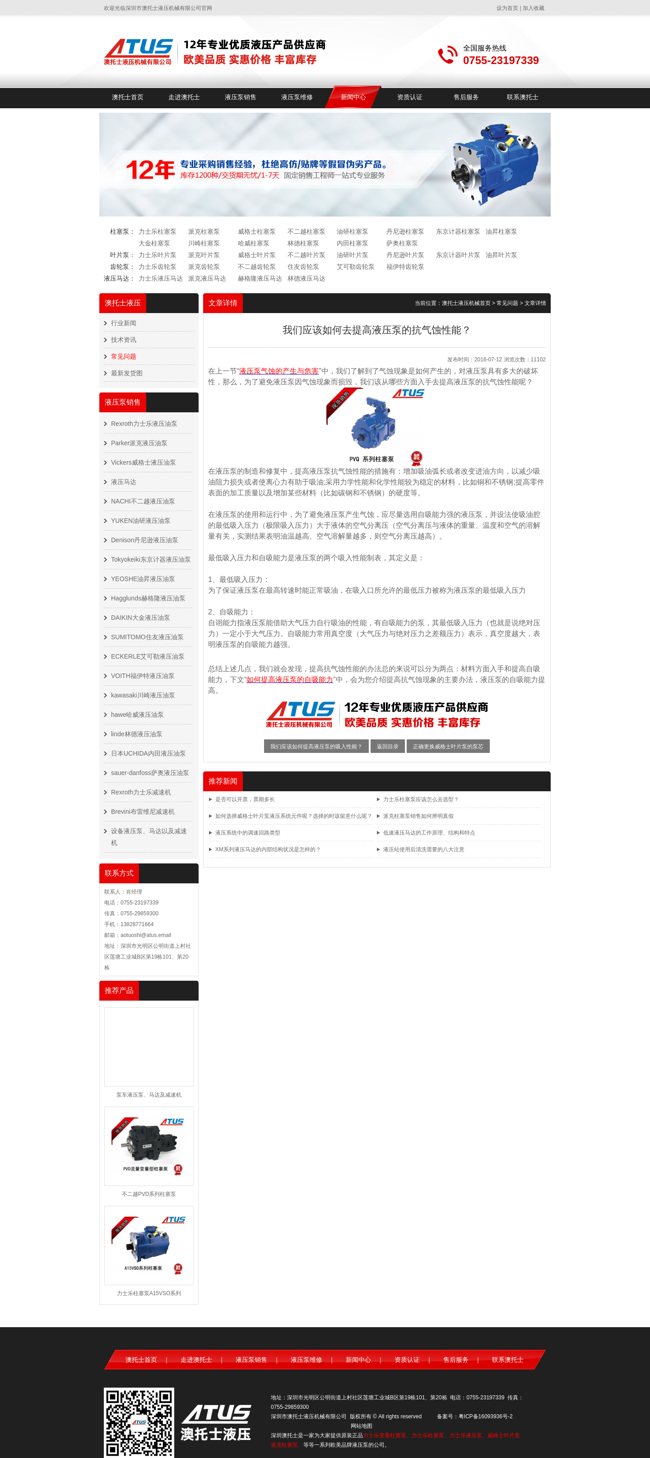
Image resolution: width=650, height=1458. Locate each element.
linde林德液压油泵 (136, 734)
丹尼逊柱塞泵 (405, 231)
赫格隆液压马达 (260, 278)
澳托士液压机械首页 (466, 303)
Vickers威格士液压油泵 (143, 462)
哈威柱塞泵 (253, 243)
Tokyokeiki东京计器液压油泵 (151, 559)
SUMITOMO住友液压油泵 (147, 637)
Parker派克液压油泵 (139, 443)
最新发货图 (127, 373)
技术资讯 (123, 339)
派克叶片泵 (204, 254)
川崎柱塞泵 (204, 243)
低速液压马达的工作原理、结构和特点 (429, 833)
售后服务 (466, 97)
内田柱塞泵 (352, 243)
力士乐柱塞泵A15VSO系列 (149, 1293)
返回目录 (388, 746)
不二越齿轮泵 (257, 266)
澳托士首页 (128, 97)
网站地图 (361, 1426)
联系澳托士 (523, 97)
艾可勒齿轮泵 (356, 266)
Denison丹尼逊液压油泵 (144, 540)
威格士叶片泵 (257, 254)
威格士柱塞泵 (257, 231)
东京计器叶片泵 (458, 254)
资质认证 (409, 97)
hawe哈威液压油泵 (137, 714)
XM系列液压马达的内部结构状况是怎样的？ (268, 849)
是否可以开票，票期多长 (245, 799)
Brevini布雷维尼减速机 (143, 811)
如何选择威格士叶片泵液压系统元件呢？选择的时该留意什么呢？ (293, 816)
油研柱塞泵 (352, 231)
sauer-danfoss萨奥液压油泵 (150, 772)
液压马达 (123, 481)
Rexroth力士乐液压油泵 (144, 423)
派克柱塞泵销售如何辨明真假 (418, 816)
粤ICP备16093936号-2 (486, 1416)
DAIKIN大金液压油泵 (140, 617)
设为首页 (507, 8)
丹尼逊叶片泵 (405, 254)
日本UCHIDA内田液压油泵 (148, 753)
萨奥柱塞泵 (402, 243)
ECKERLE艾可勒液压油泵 (148, 656)
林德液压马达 (306, 278)
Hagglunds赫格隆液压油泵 (148, 598)
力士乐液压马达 (161, 278)
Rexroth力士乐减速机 (141, 792)
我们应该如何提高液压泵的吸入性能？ (316, 746)
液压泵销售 (240, 97)
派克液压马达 (207, 278)
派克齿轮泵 (204, 266)
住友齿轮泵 (303, 266)
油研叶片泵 (352, 254)
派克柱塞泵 (204, 231)
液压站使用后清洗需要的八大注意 (423, 849)
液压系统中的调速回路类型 (247, 833)
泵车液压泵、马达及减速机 (148, 1095)
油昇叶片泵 (501, 254)
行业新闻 (123, 323)
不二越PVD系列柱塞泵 (149, 1194)
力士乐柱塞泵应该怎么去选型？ (421, 799)
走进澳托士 (184, 97)
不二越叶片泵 (306, 254)
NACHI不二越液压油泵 (143, 501)
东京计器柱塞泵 (458, 231)
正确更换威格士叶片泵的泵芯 (448, 746)
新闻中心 (353, 97)
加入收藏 (533, 8)
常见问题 (123, 356)
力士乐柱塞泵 (157, 231)
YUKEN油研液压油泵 (141, 520)
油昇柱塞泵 (501, 231)
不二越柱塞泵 (306, 231)
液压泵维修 (297, 97)
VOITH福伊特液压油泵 (143, 675)
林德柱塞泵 (303, 243)
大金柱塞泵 (154, 243)
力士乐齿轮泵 (157, 266)
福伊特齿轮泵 (405, 266)
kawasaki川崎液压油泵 (143, 695)
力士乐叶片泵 (157, 254)
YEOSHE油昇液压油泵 (143, 578)
